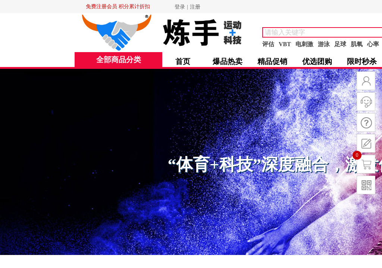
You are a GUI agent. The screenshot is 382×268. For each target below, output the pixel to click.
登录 (180, 7)
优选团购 (317, 61)
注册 (195, 7)
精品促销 (272, 61)
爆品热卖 (227, 61)
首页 (182, 61)
